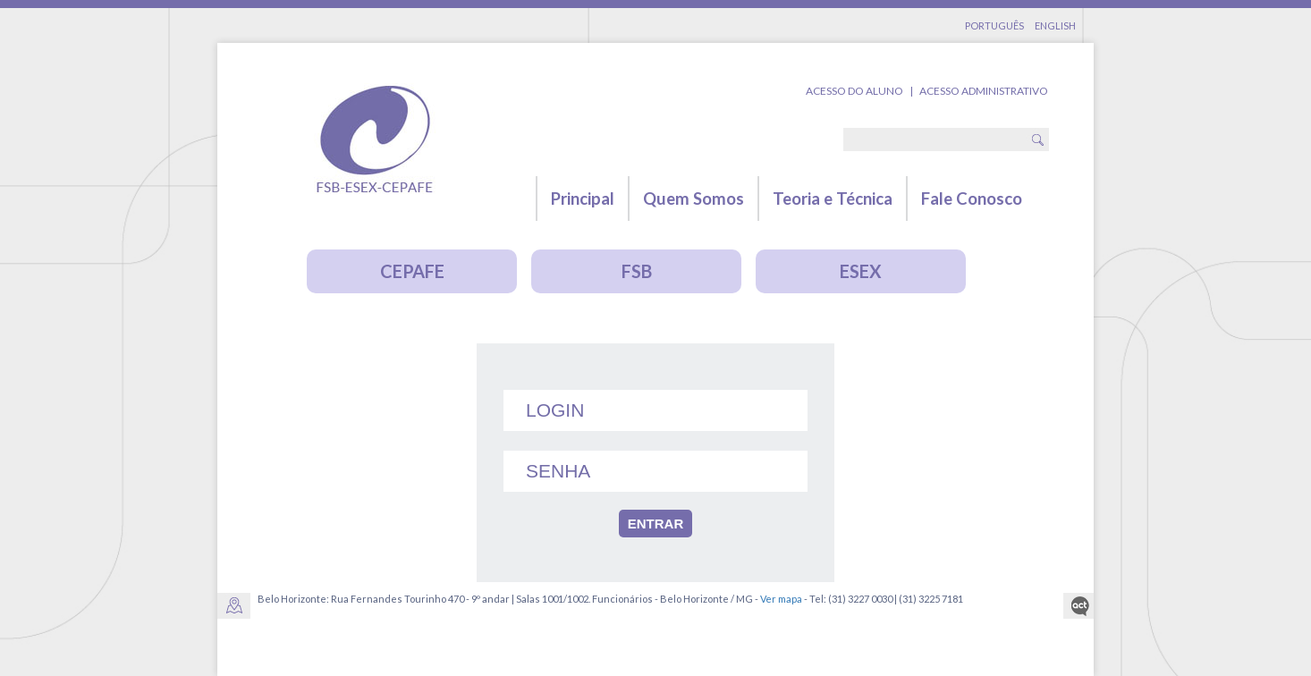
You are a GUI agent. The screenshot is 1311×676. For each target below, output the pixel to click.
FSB (637, 271)
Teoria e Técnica (832, 198)
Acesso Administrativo (983, 90)
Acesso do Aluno (854, 90)
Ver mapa (781, 598)
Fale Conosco (971, 198)
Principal (582, 198)
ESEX (861, 271)
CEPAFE (412, 271)
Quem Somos (693, 198)
